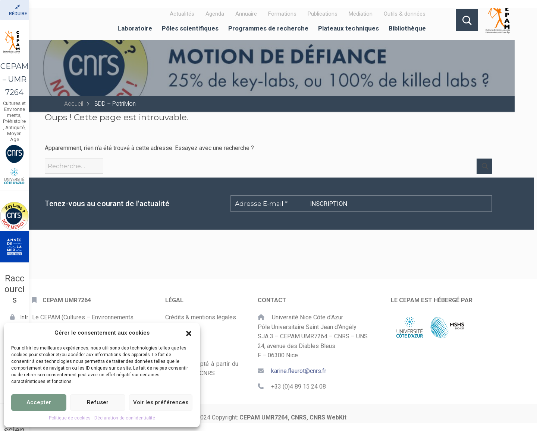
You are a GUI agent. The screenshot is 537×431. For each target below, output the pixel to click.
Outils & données (404, 13)
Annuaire (246, 13)
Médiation (361, 13)
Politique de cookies (70, 418)
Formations (282, 13)
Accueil (73, 103)
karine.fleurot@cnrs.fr (298, 370)
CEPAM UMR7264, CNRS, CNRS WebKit (292, 417)
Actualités (182, 13)
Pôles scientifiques (190, 28)
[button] (188, 332)
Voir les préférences (160, 402)
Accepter (38, 402)
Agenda (214, 13)
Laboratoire (134, 28)
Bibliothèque (407, 28)
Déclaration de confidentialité (124, 418)
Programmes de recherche (268, 28)
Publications (322, 13)
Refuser (98, 402)
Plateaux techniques (348, 28)
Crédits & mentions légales (200, 317)
